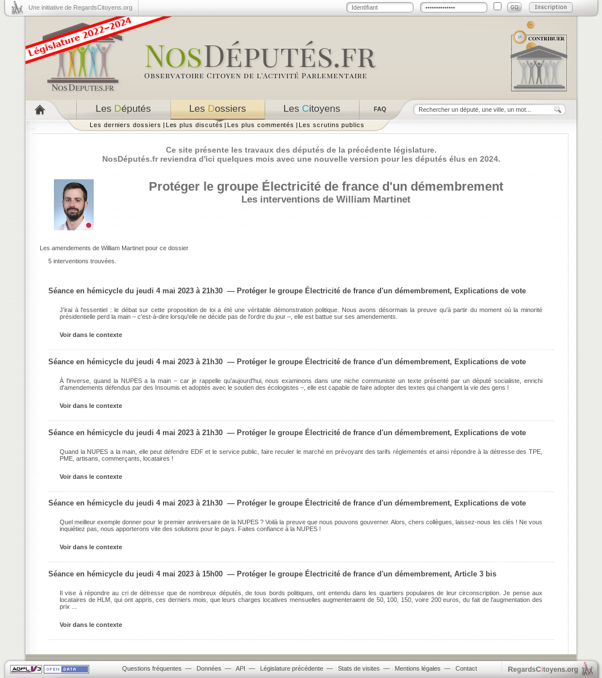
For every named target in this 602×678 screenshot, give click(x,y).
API (240, 668)
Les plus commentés (260, 124)
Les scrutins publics (332, 124)
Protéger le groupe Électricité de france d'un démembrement (326, 186)
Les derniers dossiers (125, 124)
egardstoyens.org (543, 669)
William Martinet (373, 199)
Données (209, 668)
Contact (466, 668)
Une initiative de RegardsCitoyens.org (80, 7)
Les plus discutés (194, 124)
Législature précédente (291, 668)
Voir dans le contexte (91, 334)
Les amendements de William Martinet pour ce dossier (114, 248)
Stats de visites (359, 668)
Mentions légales (418, 668)
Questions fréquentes (152, 668)
